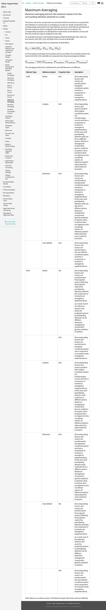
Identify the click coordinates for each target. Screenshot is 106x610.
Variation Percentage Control (11, 111)
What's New (7, 12)
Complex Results (8, 56)
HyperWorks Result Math (9, 162)
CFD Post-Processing (8, 166)
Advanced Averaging (10, 79)
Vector (7, 38)
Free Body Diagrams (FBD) (8, 151)
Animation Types (8, 126)
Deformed (8, 130)
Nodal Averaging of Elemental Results (9, 67)
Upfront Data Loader (7, 204)
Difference (10, 83)
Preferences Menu (9, 190)
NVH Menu (6, 196)
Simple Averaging (10, 74)
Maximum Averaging (10, 101)
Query (7, 141)
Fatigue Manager (8, 171)
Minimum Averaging (10, 105)
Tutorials (6, 18)
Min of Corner (9, 91)
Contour (8, 32)
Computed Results (8, 61)
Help (8, 214)
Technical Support (75, 606)
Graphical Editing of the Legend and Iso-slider (9, 49)
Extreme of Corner (10, 96)
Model (5, 26)
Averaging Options (8, 117)
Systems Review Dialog (10, 145)
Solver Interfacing (9, 209)
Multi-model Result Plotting (10, 122)
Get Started (7, 15)
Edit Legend (9, 44)
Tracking (8, 138)
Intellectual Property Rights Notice (56, 606)
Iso (6, 35)
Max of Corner (9, 86)
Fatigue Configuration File (10, 177)
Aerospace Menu (8, 193)
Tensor (7, 41)
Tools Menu (7, 187)
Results (5, 29)
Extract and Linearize (9, 157)
